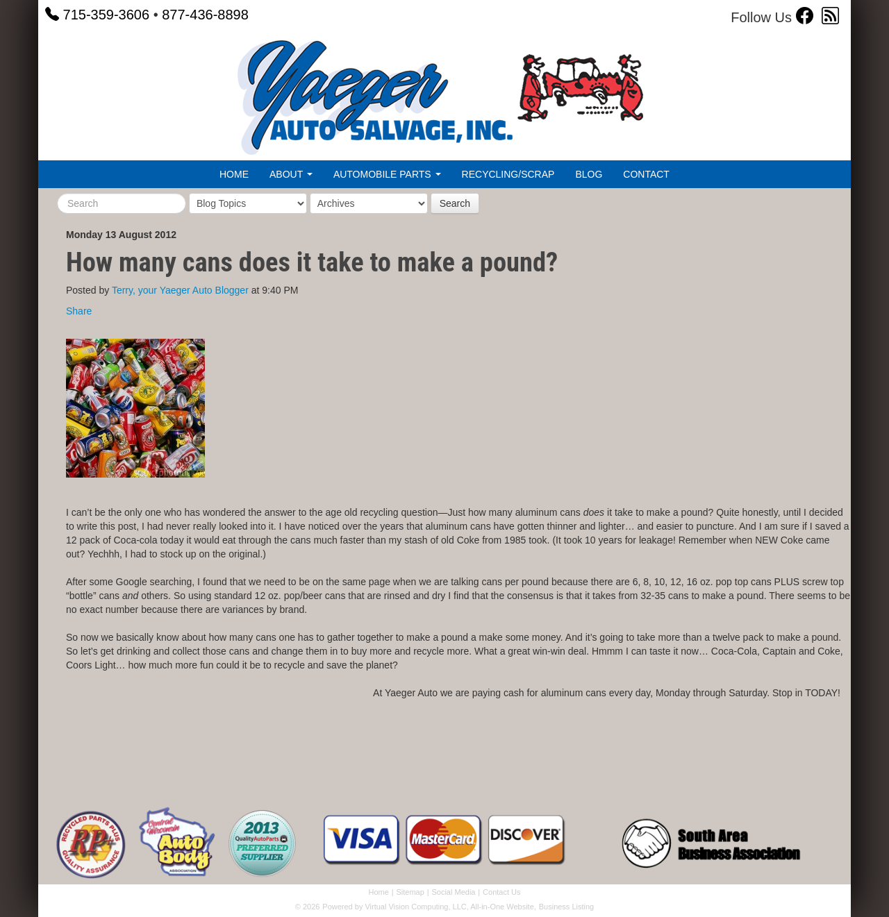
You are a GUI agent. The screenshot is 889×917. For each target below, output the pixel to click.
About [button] (291, 174)
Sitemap (410, 892)
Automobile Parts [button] (387, 174)
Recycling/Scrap (508, 174)
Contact (646, 174)
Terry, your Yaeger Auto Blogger (180, 290)
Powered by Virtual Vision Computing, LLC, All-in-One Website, (429, 906)
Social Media (453, 892)
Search (455, 203)
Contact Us (501, 892)
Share (79, 311)
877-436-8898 (205, 14)
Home (234, 174)
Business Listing (567, 906)
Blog (588, 174)
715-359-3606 (97, 14)
